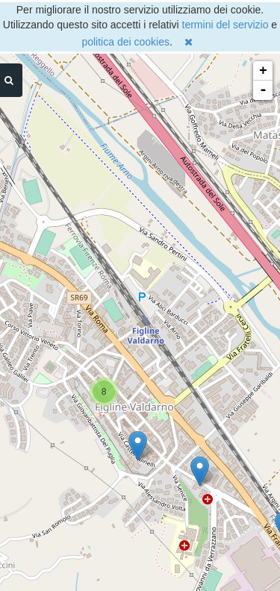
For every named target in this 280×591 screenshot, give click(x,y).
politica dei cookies (125, 42)
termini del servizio (225, 25)
